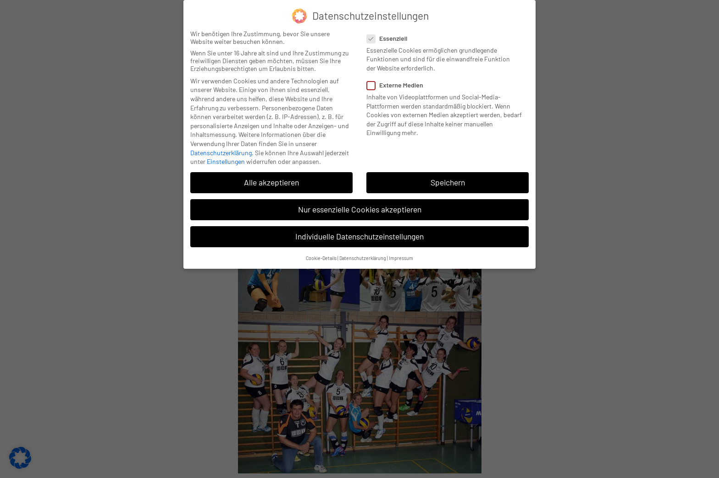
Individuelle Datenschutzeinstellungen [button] (359, 232)
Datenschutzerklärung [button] (362, 253)
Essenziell (389, 34)
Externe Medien (397, 80)
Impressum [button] (401, 253)
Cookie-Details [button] (321, 253)
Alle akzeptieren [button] (271, 178)
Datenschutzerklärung (221, 148)
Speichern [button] (448, 178)
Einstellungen (226, 157)
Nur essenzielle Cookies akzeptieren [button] (359, 205)
